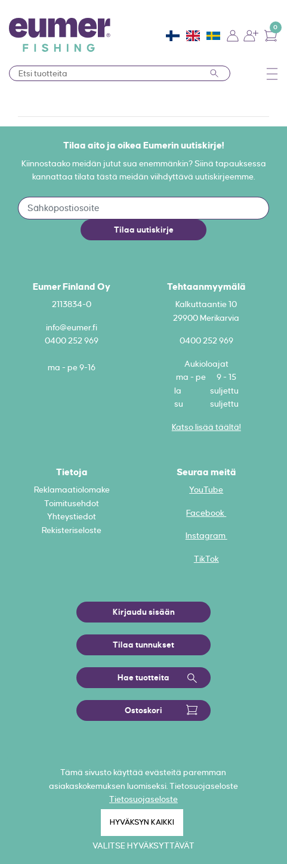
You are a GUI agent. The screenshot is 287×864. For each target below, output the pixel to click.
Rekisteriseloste (71, 530)
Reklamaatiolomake (72, 489)
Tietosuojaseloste (143, 799)
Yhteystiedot (71, 516)
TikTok (206, 558)
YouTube (206, 489)
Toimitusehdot (71, 503)
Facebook (206, 513)
